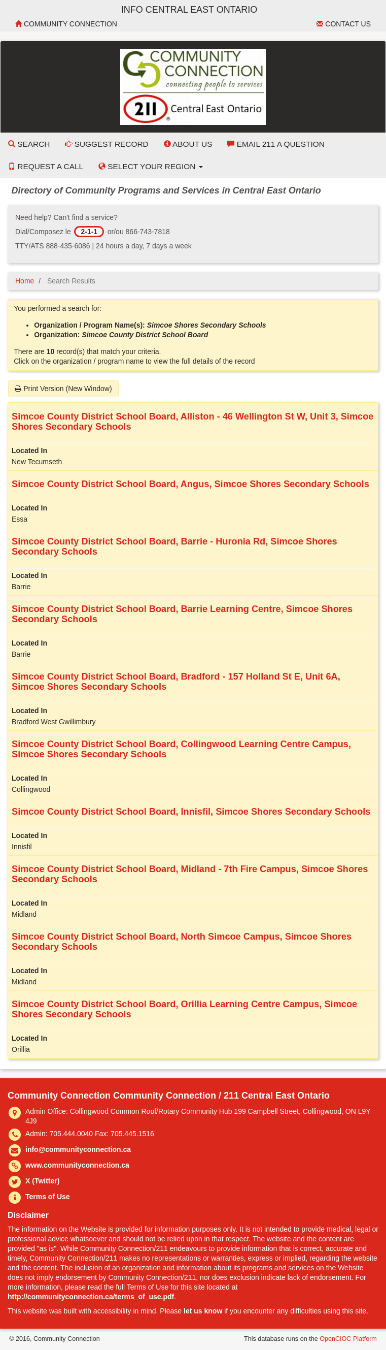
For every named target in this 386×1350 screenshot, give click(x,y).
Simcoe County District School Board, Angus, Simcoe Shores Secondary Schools (190, 484)
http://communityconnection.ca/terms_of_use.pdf (91, 1297)
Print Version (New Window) (63, 388)
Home (24, 281)
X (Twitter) (42, 1181)
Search (29, 144)
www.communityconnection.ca (77, 1165)
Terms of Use (47, 1197)
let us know (203, 1311)
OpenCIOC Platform (348, 1338)
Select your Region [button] (150, 166)
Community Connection (66, 24)
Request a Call (45, 166)
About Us (188, 144)
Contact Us (344, 24)
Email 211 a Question (275, 144)
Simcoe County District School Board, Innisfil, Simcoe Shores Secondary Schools (191, 812)
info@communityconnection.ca (78, 1149)
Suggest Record (106, 144)
